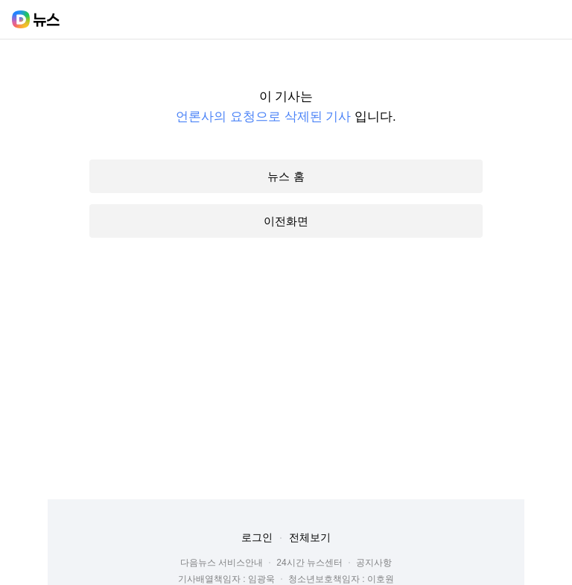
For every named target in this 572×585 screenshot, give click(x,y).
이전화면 (286, 221)
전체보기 (310, 537)
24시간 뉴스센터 (309, 562)
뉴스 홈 (285, 176)
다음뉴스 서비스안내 (221, 562)
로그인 (257, 537)
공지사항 (374, 562)
